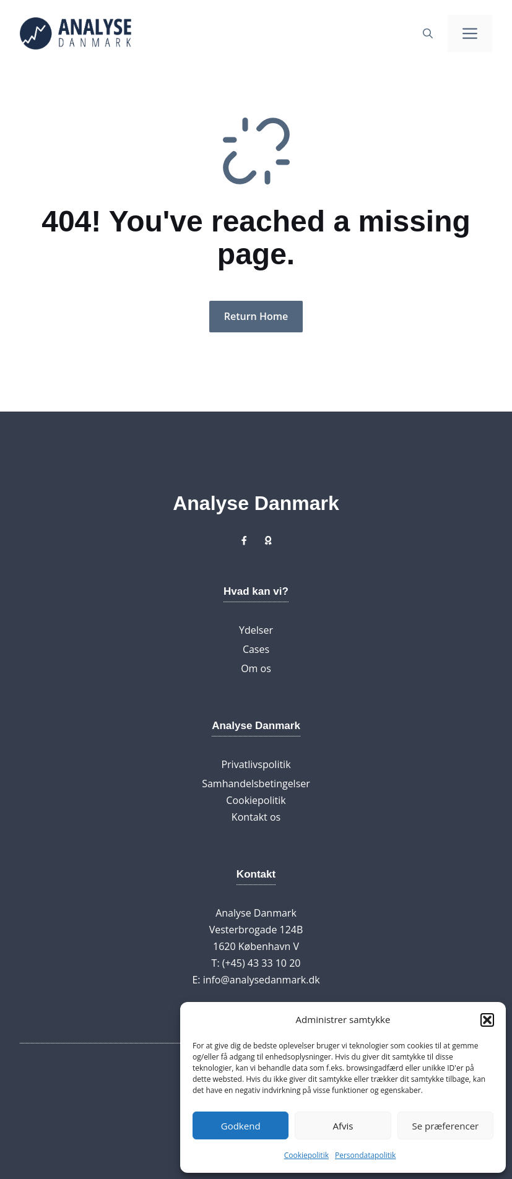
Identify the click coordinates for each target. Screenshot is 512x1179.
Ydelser (256, 630)
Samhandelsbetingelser (256, 783)
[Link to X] (244, 540)
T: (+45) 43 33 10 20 (256, 963)
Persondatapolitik (365, 1155)
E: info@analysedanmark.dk (255, 980)
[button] (487, 1020)
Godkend (241, 1126)
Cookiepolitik (306, 1155)
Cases (256, 649)
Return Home (256, 316)
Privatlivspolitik (255, 764)
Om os (256, 668)
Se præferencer (445, 1126)
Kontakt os (256, 817)
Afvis (343, 1126)
